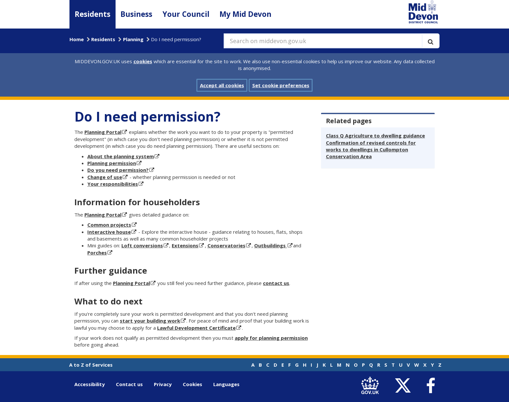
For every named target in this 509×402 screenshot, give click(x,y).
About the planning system (120, 156)
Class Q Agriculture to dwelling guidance (375, 135)
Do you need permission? (118, 170)
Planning (133, 39)
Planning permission (111, 163)
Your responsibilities (112, 184)
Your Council (186, 14)
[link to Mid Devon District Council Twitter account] (404, 385)
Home (76, 39)
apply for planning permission (271, 338)
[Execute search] (431, 40)
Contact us (129, 384)
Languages (226, 384)
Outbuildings (270, 245)
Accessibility (89, 384)
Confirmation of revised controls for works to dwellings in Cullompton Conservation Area (371, 149)
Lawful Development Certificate (196, 328)
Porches (97, 252)
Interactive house (109, 232)
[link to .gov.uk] (371, 385)
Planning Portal (102, 132)
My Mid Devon (245, 14)
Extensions (185, 245)
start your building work (150, 320)
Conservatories (226, 245)
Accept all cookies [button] (222, 85)
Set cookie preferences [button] (280, 85)
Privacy (163, 384)
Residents (92, 14)
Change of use (104, 177)
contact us (276, 283)
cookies (142, 61)
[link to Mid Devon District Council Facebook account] (430, 385)
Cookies (192, 384)
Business (136, 14)
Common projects (109, 224)
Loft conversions (142, 245)
